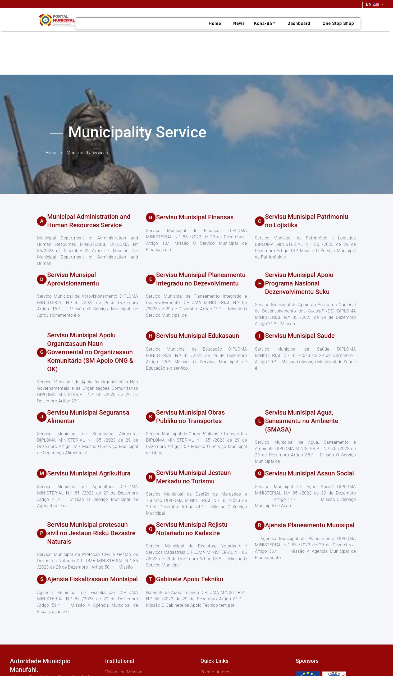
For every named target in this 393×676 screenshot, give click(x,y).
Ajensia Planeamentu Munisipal (309, 525)
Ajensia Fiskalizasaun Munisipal (92, 579)
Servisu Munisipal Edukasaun (197, 335)
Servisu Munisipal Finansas (195, 217)
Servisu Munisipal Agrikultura (88, 473)
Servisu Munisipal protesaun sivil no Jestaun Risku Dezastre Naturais (91, 533)
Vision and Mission (124, 671)
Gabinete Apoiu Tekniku (189, 579)
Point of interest (216, 671)
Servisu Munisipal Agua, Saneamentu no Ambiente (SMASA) (301, 421)
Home (52, 153)
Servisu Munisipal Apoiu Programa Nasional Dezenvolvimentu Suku (299, 283)
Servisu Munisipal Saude (300, 335)
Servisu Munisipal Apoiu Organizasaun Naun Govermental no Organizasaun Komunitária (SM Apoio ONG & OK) (90, 352)
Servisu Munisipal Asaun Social (309, 473)
